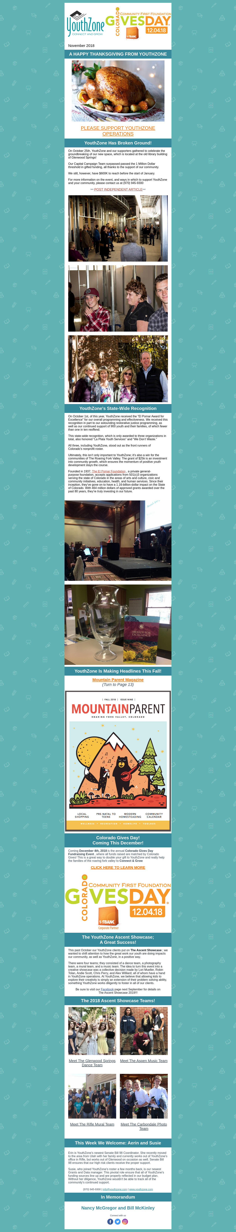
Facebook (107, 989)
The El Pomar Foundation (109, 471)
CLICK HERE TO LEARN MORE (118, 867)
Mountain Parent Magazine (117, 679)
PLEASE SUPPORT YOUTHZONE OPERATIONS (118, 131)
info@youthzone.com (115, 1189)
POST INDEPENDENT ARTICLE (118, 189)
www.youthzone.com (141, 1189)
